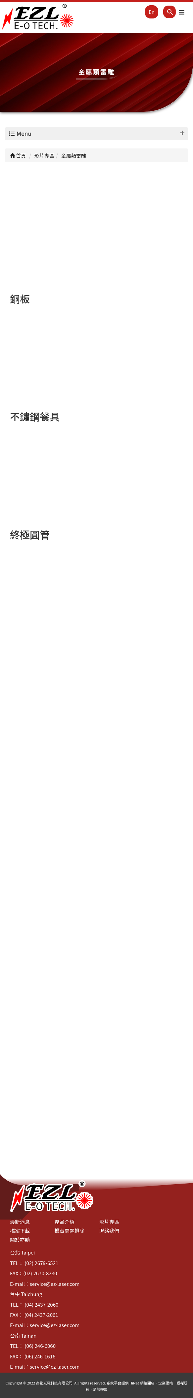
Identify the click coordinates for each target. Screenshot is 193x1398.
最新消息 (20, 1221)
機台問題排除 (69, 1230)
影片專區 (109, 1221)
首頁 (18, 155)
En (152, 11)
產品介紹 (64, 1221)
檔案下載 (20, 1230)
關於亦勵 (20, 1239)
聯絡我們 (109, 1230)
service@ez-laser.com (55, 1283)
